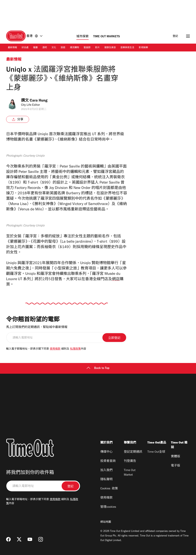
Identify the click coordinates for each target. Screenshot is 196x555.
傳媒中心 (106, 452)
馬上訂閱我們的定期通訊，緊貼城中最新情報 (36, 327)
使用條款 (55, 349)
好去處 (25, 48)
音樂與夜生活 (127, 48)
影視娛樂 (143, 48)
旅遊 (63, 48)
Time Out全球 (156, 452)
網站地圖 (105, 522)
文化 (53, 48)
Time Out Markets (106, 36)
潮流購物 (74, 48)
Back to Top (98, 368)
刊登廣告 (130, 461)
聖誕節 (87, 48)
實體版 (175, 456)
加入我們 (106, 470)
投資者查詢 (108, 461)
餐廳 (35, 48)
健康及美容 (110, 48)
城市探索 (82, 36)
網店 (116, 280)
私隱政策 (75, 349)
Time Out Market (130, 473)
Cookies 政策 (109, 488)
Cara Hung (39, 101)
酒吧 (44, 48)
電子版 (175, 465)
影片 (97, 48)
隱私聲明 (106, 479)
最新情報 (12, 48)
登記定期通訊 (133, 452)
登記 (175, 36)
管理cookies (108, 507)
